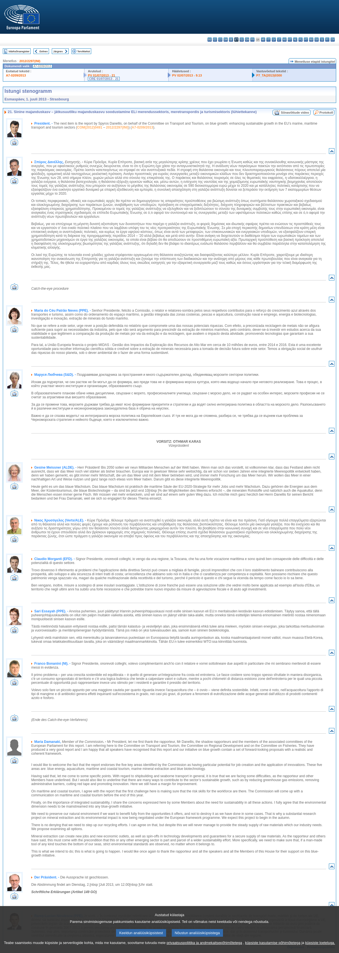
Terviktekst (83, 51)
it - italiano (268, 39)
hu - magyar (284, 39)
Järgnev (58, 51)
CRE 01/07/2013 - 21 (104, 78)
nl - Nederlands (295, 39)
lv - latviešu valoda (274, 39)
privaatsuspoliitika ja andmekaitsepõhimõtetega (204, 949)
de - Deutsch (231, 39)
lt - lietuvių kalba (279, 39)
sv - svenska (333, 39)
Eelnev (43, 51)
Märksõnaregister (19, 51)
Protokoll (326, 112)
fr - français (252, 39)
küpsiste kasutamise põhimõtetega (272, 949)
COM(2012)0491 (89, 127)
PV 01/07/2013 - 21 (101, 75)
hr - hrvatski (263, 39)
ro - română (311, 39)
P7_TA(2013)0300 (269, 75)
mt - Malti (290, 39)
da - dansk (226, 39)
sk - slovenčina (317, 39)
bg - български (210, 39)
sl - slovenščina (322, 39)
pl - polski (300, 39)
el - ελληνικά (242, 39)
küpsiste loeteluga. (320, 949)
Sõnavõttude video (295, 112)
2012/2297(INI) (30, 61)
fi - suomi (327, 39)
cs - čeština (220, 39)
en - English (247, 39)
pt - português (306, 39)
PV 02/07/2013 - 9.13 (187, 75)
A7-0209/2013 (16, 75)
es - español (215, 39)
